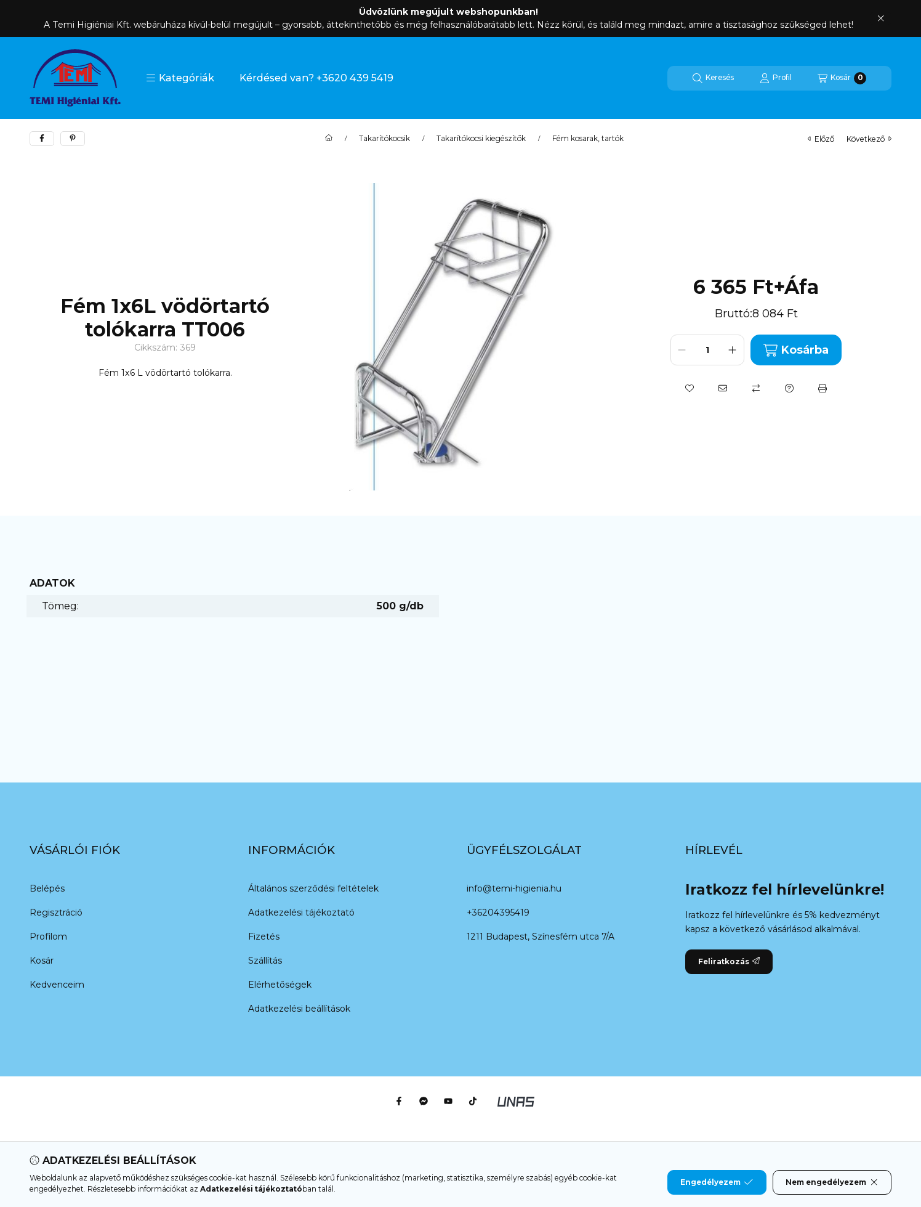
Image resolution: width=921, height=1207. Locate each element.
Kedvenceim (57, 984)
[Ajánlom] (722, 388)
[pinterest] (72, 138)
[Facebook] (399, 1101)
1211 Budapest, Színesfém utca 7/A (540, 936)
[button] (180, 78)
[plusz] (733, 350)
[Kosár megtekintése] (842, 78)
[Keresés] (713, 78)
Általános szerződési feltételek (313, 888)
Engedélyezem (716, 1182)
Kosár (42, 960)
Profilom (48, 936)
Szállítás (265, 960)
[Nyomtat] (822, 388)
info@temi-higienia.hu (514, 888)
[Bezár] (880, 18)
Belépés (47, 888)
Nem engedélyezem (832, 1182)
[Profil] (775, 78)
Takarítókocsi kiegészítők (481, 138)
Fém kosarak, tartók (588, 138)
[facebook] (42, 138)
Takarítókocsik (384, 138)
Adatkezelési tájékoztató (301, 912)
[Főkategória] (328, 138)
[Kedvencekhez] (689, 388)
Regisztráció (56, 912)
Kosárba (796, 350)
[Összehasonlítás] (756, 388)
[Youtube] (448, 1101)
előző (821, 139)
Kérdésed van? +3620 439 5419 (316, 78)
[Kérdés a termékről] (789, 388)
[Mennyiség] (707, 350)
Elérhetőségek (280, 984)
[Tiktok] (472, 1101)
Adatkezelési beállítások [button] (299, 1008)
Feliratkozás (729, 961)
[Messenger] (423, 1101)
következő (869, 139)
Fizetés (264, 936)
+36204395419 (498, 912)
